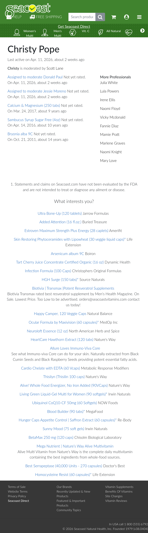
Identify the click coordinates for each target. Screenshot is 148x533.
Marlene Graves (112, 143)
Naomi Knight (111, 152)
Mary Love (108, 160)
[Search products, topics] (82, 17)
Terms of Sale (17, 487)
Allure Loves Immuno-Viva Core (75, 348)
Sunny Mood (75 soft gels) (63, 428)
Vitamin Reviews (116, 500)
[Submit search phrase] (100, 17)
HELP (14, 17)
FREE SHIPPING (45, 17)
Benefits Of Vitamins (119, 491)
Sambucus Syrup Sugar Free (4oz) (34, 119)
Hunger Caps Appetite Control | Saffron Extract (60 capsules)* (68, 420)
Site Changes (114, 496)
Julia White (109, 82)
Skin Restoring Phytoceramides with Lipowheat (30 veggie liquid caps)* (70, 239)
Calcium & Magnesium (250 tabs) (34, 105)
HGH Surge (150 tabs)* (60, 279)
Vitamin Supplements (119, 487)
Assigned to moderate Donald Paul (35, 77)
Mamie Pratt (109, 134)
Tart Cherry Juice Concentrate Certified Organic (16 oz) (60, 262)
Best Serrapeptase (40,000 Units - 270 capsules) (63, 466)
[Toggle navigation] (139, 17)
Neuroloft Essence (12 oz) (47, 331)
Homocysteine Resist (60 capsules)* (63, 474)
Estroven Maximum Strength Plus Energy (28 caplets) (66, 230)
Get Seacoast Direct (74, 26)
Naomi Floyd (110, 108)
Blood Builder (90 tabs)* (66, 411)
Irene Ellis (107, 100)
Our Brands (64, 487)
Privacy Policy (17, 496)
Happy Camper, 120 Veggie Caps (60, 313)
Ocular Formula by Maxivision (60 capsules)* (64, 322)
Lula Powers (109, 91)
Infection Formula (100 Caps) (48, 271)
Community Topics (69, 510)
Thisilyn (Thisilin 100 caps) (64, 376)
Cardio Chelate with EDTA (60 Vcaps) (50, 368)
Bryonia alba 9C (20, 134)
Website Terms (18, 491)
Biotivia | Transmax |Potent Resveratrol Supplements (73, 288)
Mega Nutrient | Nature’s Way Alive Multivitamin (75, 446)
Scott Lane (55, 68)
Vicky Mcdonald (112, 117)
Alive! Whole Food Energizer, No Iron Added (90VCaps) (64, 385)
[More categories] (142, 30)
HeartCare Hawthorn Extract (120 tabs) (62, 339)
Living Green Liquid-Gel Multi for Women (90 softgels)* (63, 394)
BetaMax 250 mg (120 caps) (51, 437)
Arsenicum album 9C (67, 253)
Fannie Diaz (109, 126)
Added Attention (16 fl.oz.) (60, 222)
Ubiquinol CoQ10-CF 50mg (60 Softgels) (64, 402)
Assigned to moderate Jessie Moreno (37, 91)
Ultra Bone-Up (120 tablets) (60, 213)
